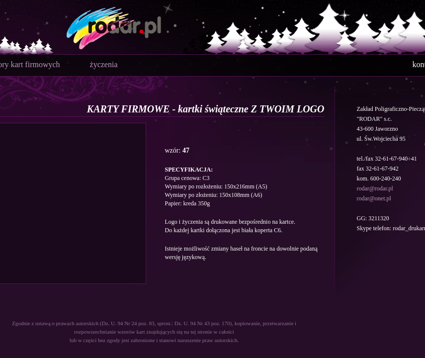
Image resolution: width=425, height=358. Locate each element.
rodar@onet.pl (374, 198)
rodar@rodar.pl (375, 188)
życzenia (104, 64)
